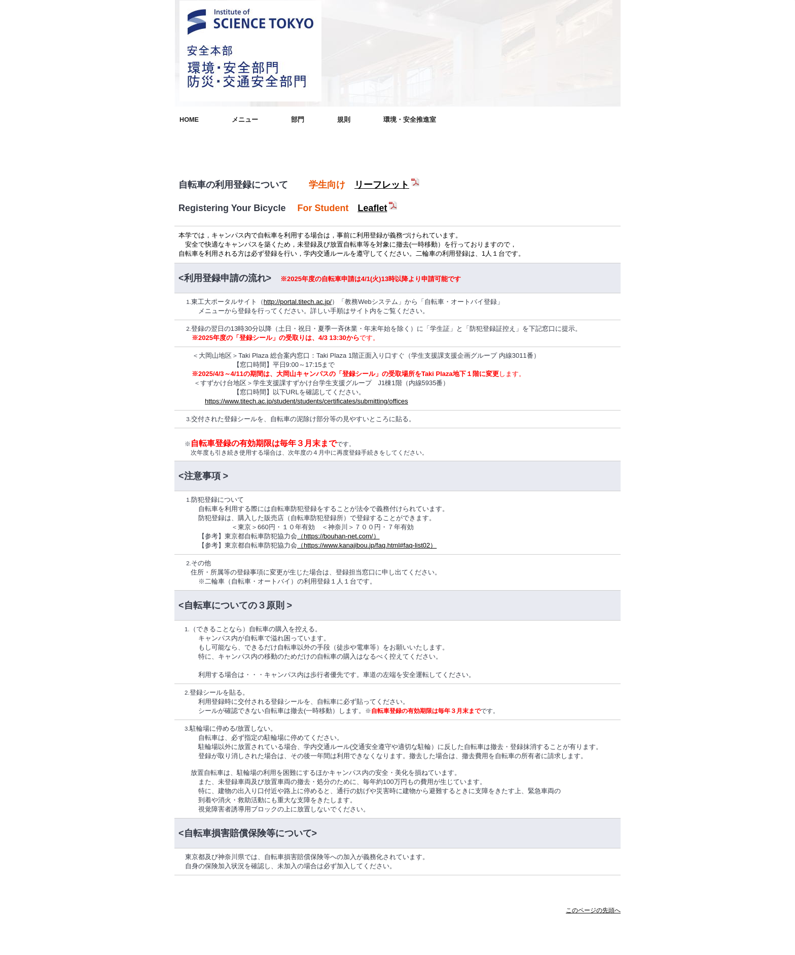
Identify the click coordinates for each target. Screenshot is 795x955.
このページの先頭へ (593, 910)
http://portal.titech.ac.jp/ (298, 301)
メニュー (245, 119)
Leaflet (378, 208)
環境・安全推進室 (409, 119)
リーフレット (387, 185)
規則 (343, 119)
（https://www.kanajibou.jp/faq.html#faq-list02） (367, 545)
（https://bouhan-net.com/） (338, 536)
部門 (297, 119)
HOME (189, 119)
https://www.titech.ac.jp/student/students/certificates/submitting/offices (306, 401)
